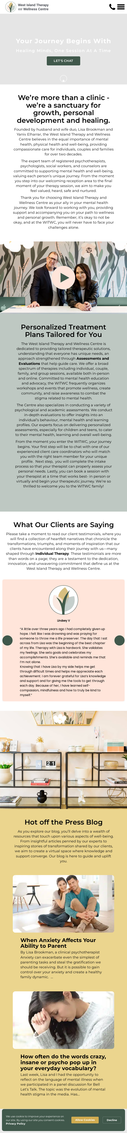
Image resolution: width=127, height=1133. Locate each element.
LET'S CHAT (63, 61)
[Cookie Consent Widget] (63, 1120)
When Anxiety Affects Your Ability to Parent (58, 943)
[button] (7, 640)
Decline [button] (112, 1120)
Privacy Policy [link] (15, 1123)
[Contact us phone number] (112, 7)
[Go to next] (63, 78)
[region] (63, 640)
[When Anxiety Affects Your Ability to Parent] (63, 903)
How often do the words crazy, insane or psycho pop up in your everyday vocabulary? (63, 1062)
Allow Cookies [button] (85, 1119)
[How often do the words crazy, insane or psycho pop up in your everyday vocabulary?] (63, 1020)
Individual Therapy (52, 553)
